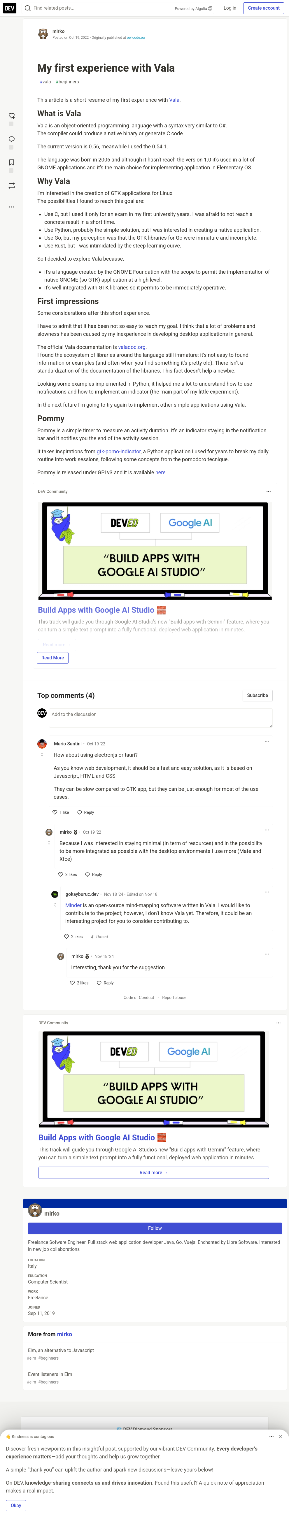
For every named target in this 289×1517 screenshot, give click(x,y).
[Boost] (11, 186)
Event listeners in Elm (154, 1378)
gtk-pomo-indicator (119, 451)
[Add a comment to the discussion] (160, 718)
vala (45, 81)
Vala (174, 100)
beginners (67, 81)
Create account (264, 8)
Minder (73, 905)
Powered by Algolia (193, 8)
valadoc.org (132, 347)
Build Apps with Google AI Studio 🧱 (102, 1137)
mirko (58, 31)
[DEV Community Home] (9, 8)
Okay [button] (16, 1505)
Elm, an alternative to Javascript (154, 1354)
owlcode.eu (136, 38)
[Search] (28, 8)
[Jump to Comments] (11, 142)
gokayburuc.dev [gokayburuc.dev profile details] (82, 894)
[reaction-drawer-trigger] (11, 119)
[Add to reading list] (11, 165)
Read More (52, 658)
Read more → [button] (154, 1172)
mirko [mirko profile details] (66, 832)
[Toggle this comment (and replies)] (42, 754)
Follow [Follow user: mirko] (155, 1228)
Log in (230, 8)
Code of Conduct (139, 997)
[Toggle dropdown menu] (268, 491)
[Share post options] (11, 207)
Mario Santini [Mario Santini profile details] (68, 744)
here (160, 472)
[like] (61, 812)
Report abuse (174, 997)
